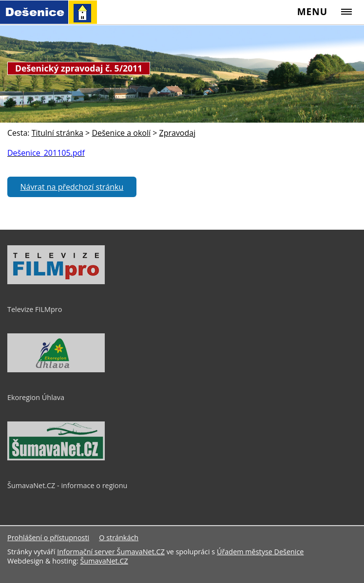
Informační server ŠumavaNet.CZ (111, 551)
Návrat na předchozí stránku (72, 187)
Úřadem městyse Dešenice (260, 551)
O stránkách (118, 537)
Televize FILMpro (34, 309)
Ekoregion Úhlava (35, 397)
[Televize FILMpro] (56, 281)
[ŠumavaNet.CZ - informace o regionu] (56, 458)
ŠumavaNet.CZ (104, 560)
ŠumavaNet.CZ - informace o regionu (67, 485)
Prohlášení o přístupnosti (48, 537)
